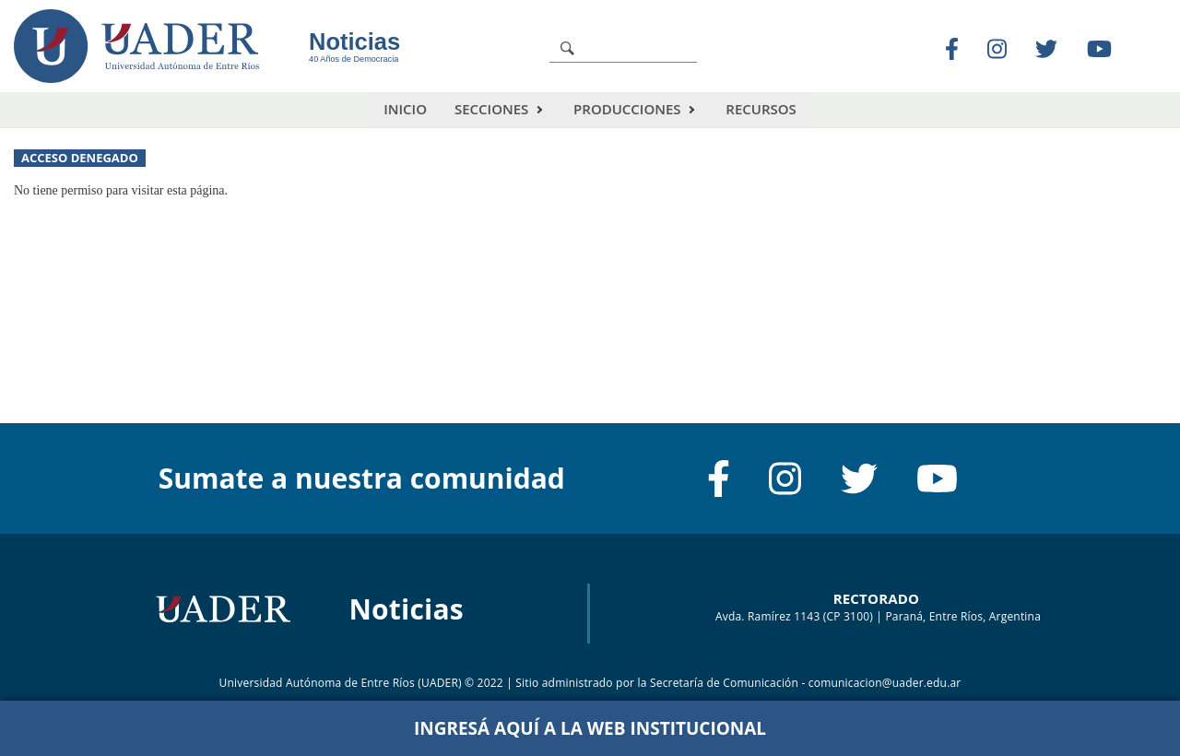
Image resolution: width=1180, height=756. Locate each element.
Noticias (354, 41)
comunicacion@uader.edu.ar (885, 683)
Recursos (761, 109)
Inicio (405, 109)
